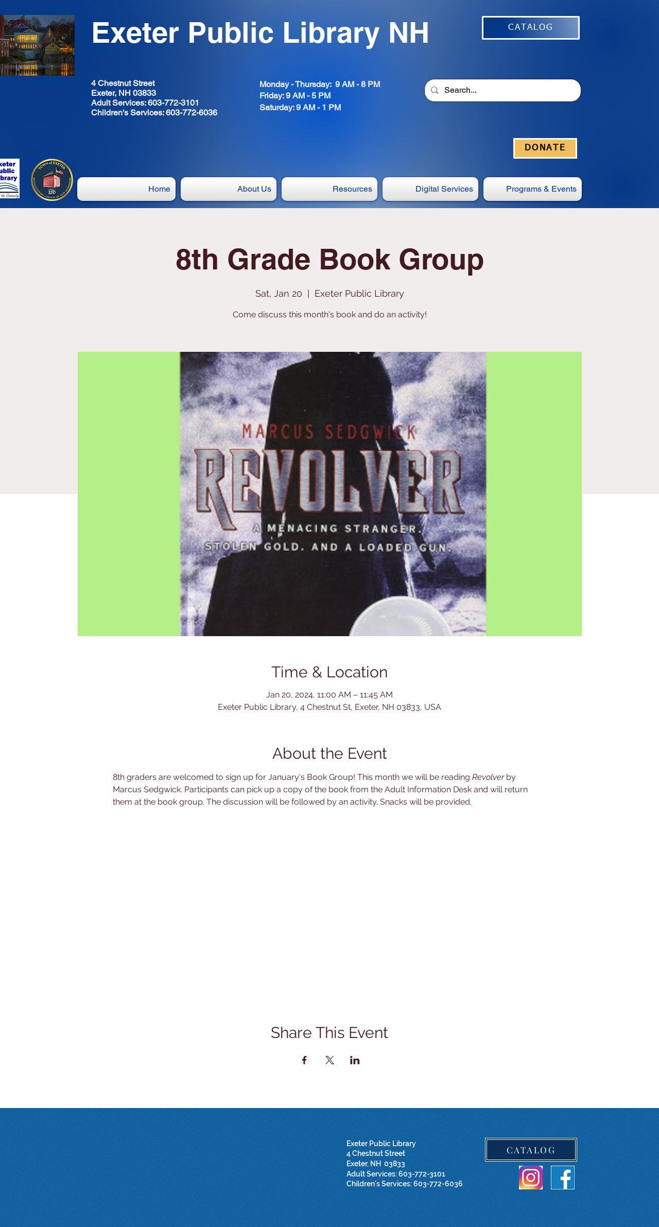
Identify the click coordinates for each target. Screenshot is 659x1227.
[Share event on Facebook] (304, 1060)
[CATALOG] (531, 28)
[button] (430, 189)
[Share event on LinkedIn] (355, 1060)
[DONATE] (545, 148)
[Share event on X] (330, 1060)
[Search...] (501, 90)
